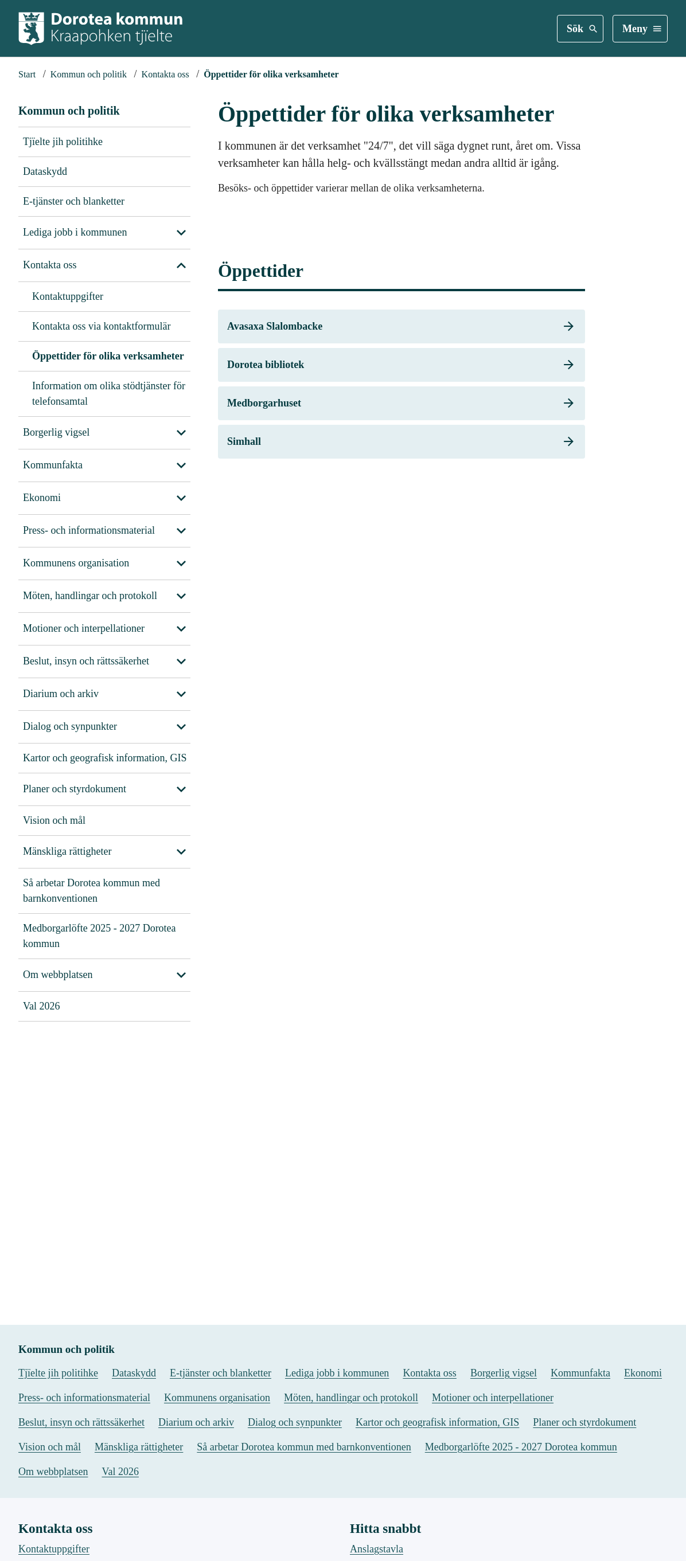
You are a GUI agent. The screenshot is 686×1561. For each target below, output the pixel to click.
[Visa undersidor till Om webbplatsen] (181, 975)
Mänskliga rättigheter (67, 851)
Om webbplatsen (57, 974)
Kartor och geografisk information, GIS (104, 758)
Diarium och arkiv (61, 693)
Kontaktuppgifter (67, 296)
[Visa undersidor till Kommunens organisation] (181, 563)
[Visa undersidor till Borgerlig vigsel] (181, 433)
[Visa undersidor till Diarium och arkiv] (181, 694)
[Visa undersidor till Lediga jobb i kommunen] (181, 233)
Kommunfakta (53, 465)
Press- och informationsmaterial (89, 530)
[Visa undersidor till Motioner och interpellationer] (181, 629)
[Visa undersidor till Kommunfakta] (181, 465)
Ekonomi (42, 497)
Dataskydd (45, 171)
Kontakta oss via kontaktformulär (101, 326)
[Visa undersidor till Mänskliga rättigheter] (181, 852)
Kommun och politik (69, 110)
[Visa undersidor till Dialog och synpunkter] (181, 727)
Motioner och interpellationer (84, 628)
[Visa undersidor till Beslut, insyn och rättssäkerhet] (181, 661)
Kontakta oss (50, 265)
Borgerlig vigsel (56, 432)
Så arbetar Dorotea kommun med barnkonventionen (91, 890)
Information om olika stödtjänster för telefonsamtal (108, 393)
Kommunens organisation (76, 563)
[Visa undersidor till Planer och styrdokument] (181, 789)
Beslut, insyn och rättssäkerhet (86, 661)
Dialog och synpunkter (70, 726)
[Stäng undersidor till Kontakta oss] (181, 265)
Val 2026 (41, 1006)
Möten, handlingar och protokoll (90, 595)
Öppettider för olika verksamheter (108, 356)
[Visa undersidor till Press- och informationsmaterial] (181, 531)
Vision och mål (54, 820)
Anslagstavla (376, 1542)
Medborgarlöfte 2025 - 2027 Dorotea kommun (99, 935)
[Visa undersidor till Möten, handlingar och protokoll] (181, 596)
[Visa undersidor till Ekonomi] (181, 498)
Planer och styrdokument (74, 789)
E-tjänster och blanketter (73, 201)
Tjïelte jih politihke (63, 141)
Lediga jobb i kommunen (75, 232)
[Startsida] (27, 74)
